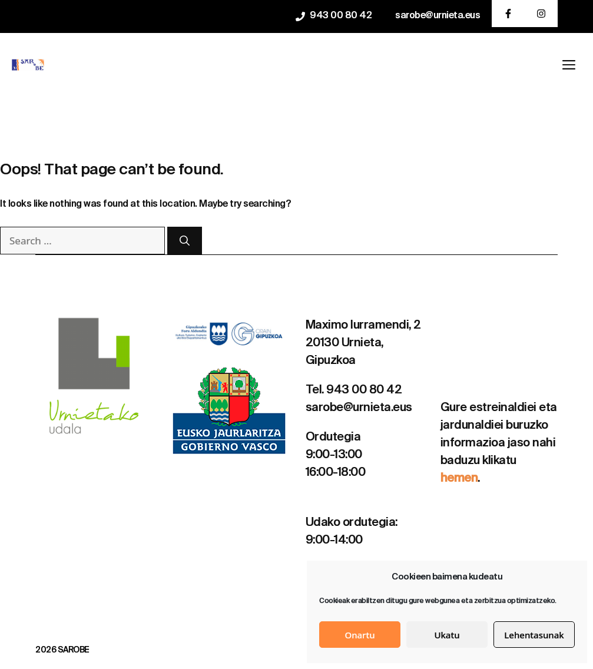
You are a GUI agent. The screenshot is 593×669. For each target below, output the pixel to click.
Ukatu (446, 635)
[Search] (184, 241)
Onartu (359, 635)
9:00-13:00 (334, 455)
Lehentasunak (534, 635)
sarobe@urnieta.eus (437, 16)
